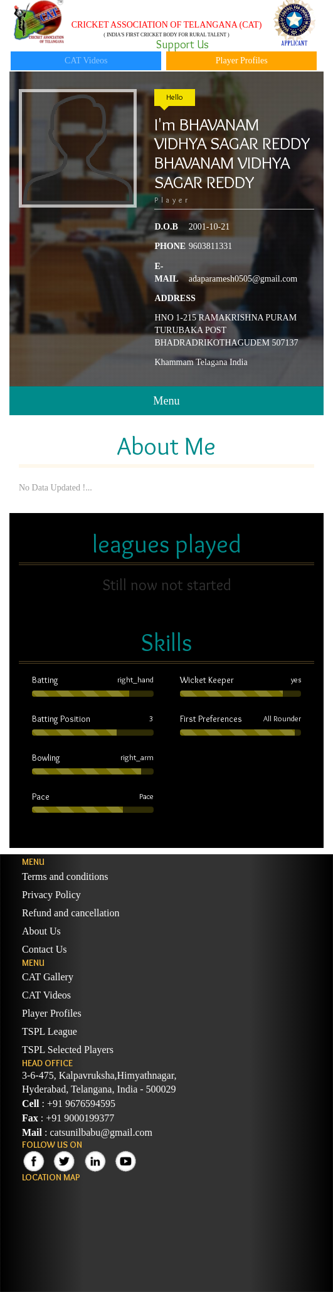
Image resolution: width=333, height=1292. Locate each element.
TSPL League (49, 1031)
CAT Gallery (47, 977)
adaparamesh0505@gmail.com (243, 278)
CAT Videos (86, 60)
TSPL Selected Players (68, 1049)
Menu (166, 400)
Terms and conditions (65, 876)
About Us (41, 931)
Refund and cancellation (71, 913)
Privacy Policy (51, 894)
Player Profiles (242, 60)
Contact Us (44, 949)
